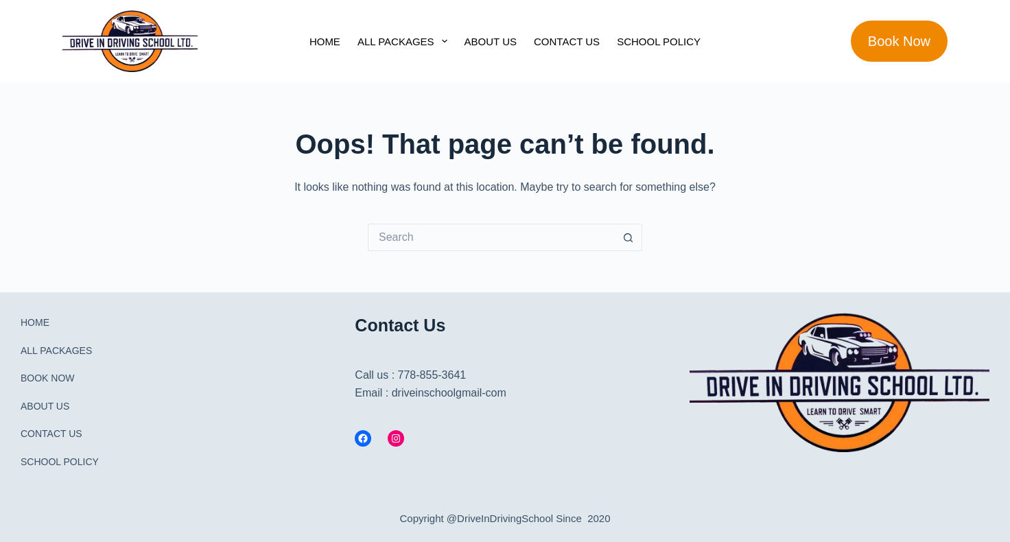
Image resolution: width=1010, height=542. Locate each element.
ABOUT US (491, 41)
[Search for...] (491, 237)
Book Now (899, 41)
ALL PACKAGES (405, 41)
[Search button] (628, 237)
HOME (324, 41)
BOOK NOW (48, 378)
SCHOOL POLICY (659, 41)
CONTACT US (567, 41)
